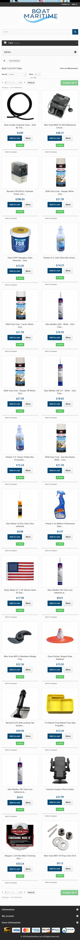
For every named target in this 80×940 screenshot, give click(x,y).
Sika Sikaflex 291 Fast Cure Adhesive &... (60, 591)
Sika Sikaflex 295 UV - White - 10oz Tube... (60, 392)
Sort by (4, 74)
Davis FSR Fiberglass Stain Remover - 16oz (20, 259)
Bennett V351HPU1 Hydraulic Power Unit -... (20, 192)
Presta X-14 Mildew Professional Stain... (60, 524)
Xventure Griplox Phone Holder (60, 789)
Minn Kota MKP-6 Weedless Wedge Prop (20, 657)
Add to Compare (11, 152)
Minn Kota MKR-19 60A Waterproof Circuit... (60, 126)
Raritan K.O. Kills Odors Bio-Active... (60, 258)
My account (8, 916)
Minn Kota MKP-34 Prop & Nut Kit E (60, 856)
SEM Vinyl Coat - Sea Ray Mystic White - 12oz (60, 458)
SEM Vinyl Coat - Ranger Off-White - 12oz (20, 392)
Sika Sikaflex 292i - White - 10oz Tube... (60, 325)
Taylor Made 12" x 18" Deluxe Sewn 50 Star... (20, 591)
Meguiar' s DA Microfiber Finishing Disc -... (20, 857)
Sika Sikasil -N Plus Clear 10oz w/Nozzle (20, 524)
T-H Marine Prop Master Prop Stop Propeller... (60, 724)
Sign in (74, 4)
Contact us (66, 4)
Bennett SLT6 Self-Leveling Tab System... (20, 724)
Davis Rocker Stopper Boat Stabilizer (60, 657)
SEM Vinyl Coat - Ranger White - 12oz (60, 192)
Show (31, 74)
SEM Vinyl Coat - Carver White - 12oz (20, 325)
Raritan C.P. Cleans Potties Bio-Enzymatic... (20, 458)
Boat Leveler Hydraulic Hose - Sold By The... (20, 126)
